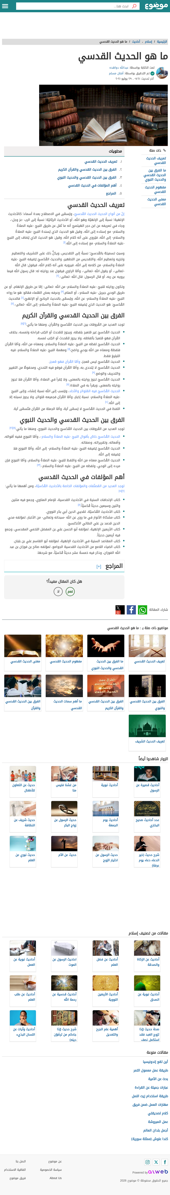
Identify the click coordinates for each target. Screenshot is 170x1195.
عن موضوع (55, 1161)
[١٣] (38, 465)
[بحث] (134, 6)
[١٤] (120, 491)
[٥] (12, 303)
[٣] (62, 291)
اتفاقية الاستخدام (15, 1170)
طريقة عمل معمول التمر (150, 1070)
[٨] (69, 349)
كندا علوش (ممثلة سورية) (149, 1139)
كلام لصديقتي (158, 1113)
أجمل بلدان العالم (155, 1130)
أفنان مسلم (116, 73)
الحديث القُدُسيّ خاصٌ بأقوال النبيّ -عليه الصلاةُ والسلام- (80, 436)
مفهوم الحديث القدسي (155, 189)
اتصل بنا (21, 1161)
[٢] (58, 276)
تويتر (120, 609)
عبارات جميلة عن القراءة (151, 1087)
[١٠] (106, 402)
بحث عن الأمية (158, 1079)
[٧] (22, 323)
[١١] (14, 428)
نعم (70, 591)
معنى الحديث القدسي (156, 201)
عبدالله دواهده (118, 67)
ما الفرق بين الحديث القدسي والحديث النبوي (154, 175)
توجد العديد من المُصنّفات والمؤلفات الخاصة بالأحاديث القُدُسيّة (80, 486)
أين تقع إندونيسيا (155, 1062)
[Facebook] (164, 1162)
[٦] (24, 323)
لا (58, 591)
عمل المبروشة (158, 1122)
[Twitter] (156, 1162)
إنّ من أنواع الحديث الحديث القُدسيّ (99, 214)
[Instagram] (147, 1162)
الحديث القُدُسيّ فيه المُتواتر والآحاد (94, 391)
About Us (56, 1178)
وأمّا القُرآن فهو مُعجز (65, 361)
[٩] (93, 372)
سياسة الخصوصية (51, 1170)
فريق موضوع (18, 1178)
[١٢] (11, 428)
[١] (64, 242)
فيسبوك (131, 609)
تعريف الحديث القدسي (156, 160)
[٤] (22, 297)
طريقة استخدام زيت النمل (150, 1096)
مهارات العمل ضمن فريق (150, 1105)
